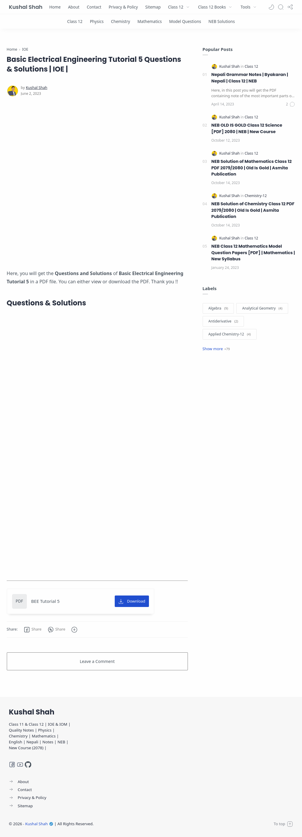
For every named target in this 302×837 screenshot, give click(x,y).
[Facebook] (12, 764)
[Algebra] (218, 308)
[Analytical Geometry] (262, 308)
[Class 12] (75, 21)
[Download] (132, 601)
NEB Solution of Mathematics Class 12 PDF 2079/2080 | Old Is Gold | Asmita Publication (251, 167)
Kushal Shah (25, 7)
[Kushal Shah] (36, 87)
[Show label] (216, 349)
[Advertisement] (97, 175)
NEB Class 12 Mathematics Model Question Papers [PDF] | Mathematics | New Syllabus (253, 252)
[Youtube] (20, 764)
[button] (271, 7)
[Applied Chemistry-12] (230, 334)
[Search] (281, 7)
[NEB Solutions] (222, 21)
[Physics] (97, 21)
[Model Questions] (185, 21)
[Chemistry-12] (255, 195)
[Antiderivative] (223, 321)
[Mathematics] (149, 21)
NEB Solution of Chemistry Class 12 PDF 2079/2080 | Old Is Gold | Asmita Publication (253, 210)
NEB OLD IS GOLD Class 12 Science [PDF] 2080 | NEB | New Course (246, 128)
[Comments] (291, 104)
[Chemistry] (120, 21)
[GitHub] (28, 764)
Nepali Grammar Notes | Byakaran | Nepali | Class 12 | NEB (249, 78)
